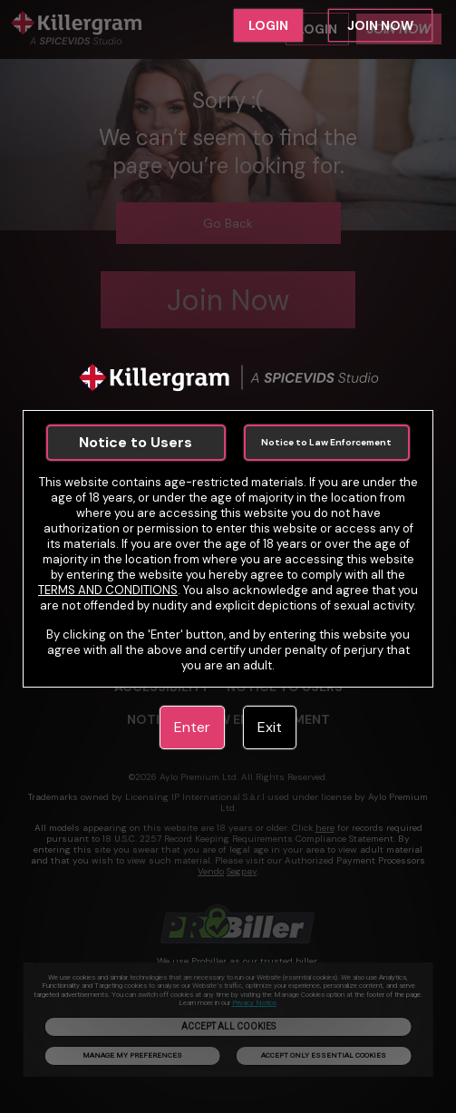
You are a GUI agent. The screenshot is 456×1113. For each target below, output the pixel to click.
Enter (192, 727)
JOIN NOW (380, 25)
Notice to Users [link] (135, 442)
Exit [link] (269, 727)
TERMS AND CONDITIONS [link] (108, 590)
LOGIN (268, 25)
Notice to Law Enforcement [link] (326, 442)
